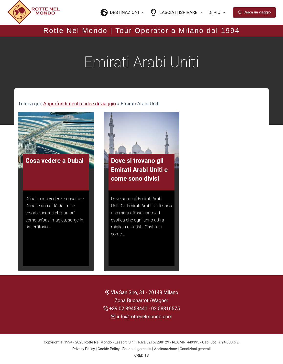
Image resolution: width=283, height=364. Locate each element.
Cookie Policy (109, 349)
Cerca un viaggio (254, 12)
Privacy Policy (83, 349)
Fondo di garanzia (136, 349)
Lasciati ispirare (177, 12)
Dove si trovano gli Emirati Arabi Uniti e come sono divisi (139, 169)
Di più (217, 12)
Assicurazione (165, 349)
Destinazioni (123, 12)
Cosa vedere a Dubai (54, 160)
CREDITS (141, 355)
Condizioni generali (195, 349)
